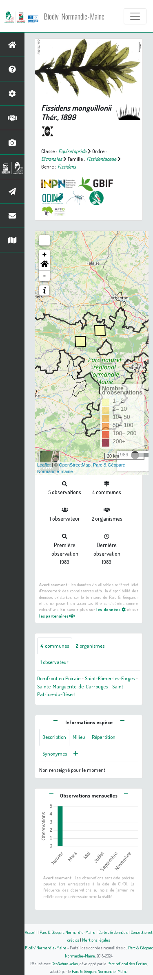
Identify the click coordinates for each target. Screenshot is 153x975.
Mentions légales (96, 939)
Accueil (31, 932)
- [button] (44, 276)
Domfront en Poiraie (58, 678)
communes (54, 645)
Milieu (79, 737)
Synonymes (54, 753)
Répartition (103, 737)
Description (54, 737)
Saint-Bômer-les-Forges (110, 678)
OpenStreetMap (75, 464)
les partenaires (57, 615)
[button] (44, 265)
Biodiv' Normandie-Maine (74, 16)
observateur (54, 662)
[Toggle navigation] (135, 16)
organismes (89, 645)
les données (110, 609)
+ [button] (44, 255)
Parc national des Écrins (127, 963)
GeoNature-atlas (64, 963)
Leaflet (44, 464)
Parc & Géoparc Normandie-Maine (67, 932)
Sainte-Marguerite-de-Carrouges (72, 686)
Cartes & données (113, 932)
